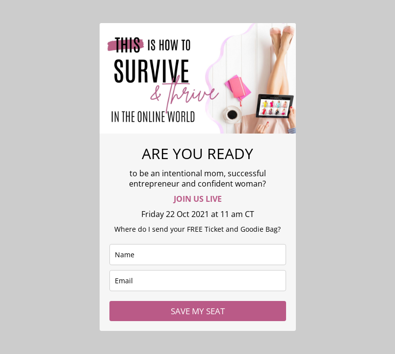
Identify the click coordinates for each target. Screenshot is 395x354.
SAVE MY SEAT (198, 311)
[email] (197, 280)
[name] (197, 254)
